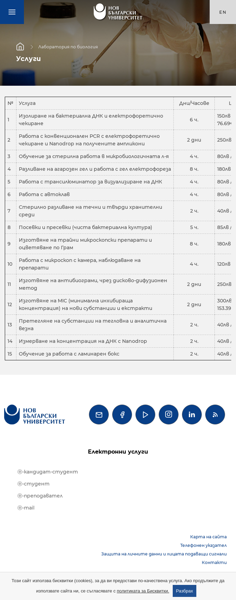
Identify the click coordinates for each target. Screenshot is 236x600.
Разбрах (184, 590)
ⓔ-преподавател (40, 496)
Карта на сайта (208, 536)
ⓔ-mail (26, 508)
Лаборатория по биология (68, 46)
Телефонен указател (203, 545)
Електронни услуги (118, 451)
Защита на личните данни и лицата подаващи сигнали (164, 553)
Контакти (214, 562)
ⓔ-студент (33, 484)
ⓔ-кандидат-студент (47, 472)
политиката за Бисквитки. (143, 590)
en (223, 12)
